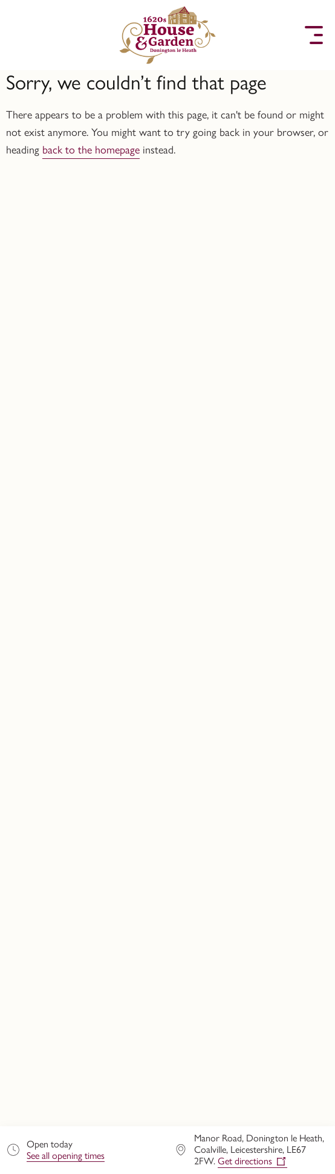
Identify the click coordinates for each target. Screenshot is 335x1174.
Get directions (245, 1161)
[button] (21, 35)
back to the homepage (91, 149)
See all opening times (66, 1155)
